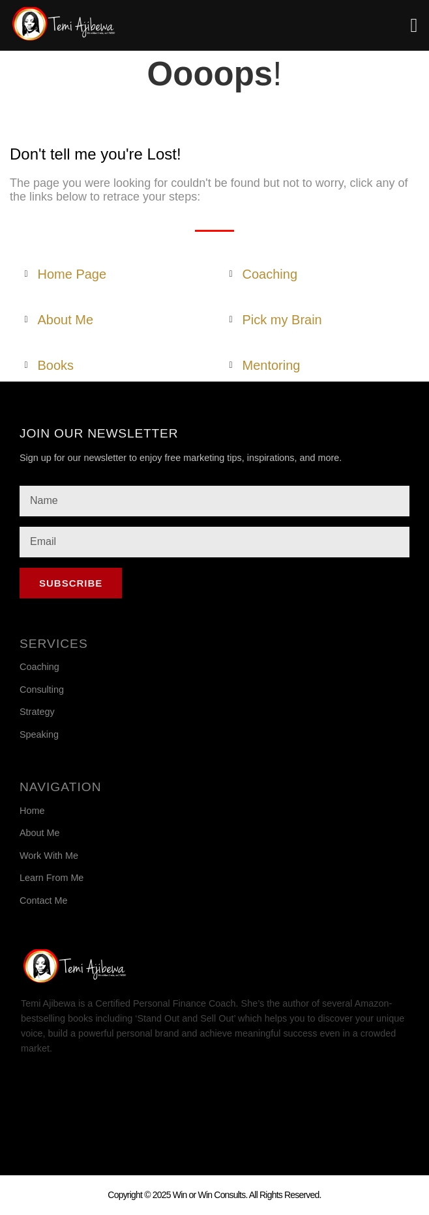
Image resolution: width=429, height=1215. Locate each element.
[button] (414, 25)
